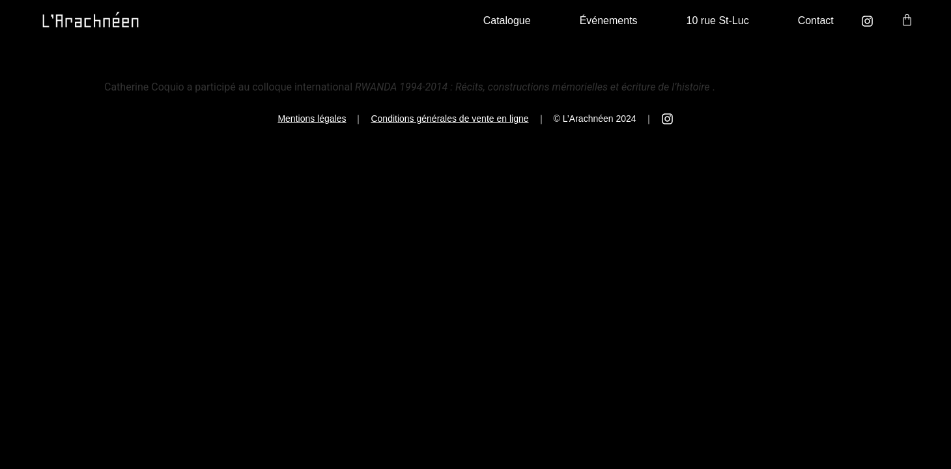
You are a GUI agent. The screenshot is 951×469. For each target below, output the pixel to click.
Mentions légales (311, 118)
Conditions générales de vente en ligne (449, 118)
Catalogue (507, 20)
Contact (816, 20)
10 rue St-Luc (718, 20)
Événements (609, 20)
